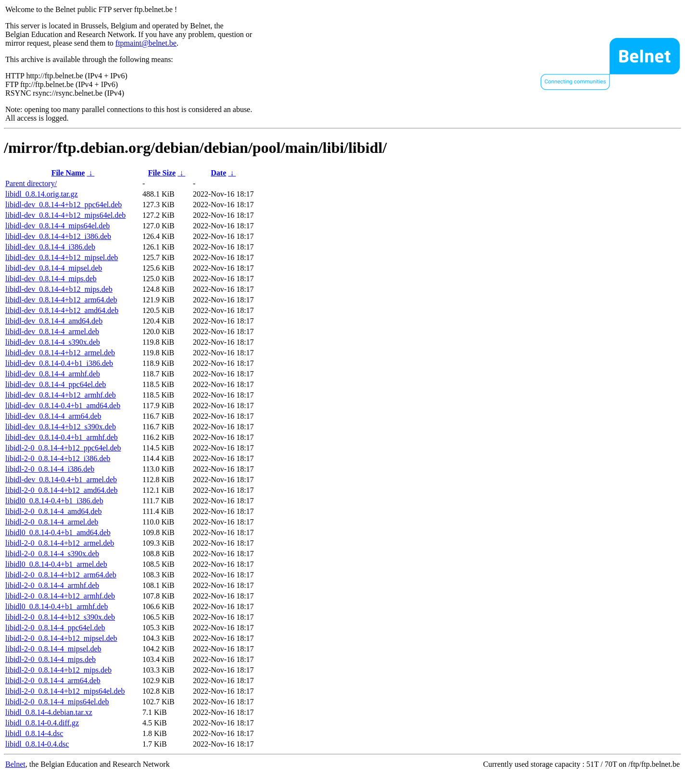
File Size (162, 173)
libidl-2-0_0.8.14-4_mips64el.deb (57, 702)
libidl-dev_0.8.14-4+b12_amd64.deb (61, 310)
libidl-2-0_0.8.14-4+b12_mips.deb (58, 670)
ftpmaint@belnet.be (146, 43)
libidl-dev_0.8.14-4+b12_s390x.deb (60, 427)
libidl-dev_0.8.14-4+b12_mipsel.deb (61, 257)
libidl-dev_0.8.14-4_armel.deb (52, 331)
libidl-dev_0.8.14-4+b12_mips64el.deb (65, 215)
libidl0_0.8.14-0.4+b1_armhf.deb (56, 606)
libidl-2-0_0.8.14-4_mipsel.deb (53, 649)
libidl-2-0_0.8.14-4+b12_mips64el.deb (65, 691)
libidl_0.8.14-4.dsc (34, 733)
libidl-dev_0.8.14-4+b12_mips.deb (59, 289)
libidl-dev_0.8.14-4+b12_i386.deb (58, 236)
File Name (68, 173)
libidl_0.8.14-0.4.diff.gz (42, 723)
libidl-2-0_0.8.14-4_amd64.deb (53, 511)
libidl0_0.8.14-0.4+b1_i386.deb (54, 501)
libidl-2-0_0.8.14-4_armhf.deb (52, 585)
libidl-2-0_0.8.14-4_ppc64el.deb (55, 628)
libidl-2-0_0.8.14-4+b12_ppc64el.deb (63, 448)
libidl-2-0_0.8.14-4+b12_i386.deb (57, 458)
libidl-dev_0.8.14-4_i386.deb (50, 247)
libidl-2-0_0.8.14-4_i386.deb (49, 469)
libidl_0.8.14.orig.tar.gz (41, 194)
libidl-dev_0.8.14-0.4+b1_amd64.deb (62, 405)
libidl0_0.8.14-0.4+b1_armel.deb (56, 564)
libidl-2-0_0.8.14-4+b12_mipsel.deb (61, 638)
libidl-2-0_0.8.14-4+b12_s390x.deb (60, 617)
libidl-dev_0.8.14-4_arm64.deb (53, 416)
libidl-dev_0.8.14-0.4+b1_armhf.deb (61, 437)
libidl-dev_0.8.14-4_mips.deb (51, 279)
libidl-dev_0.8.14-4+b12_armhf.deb (60, 395)
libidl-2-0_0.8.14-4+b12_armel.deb (59, 543)
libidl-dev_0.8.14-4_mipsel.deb (53, 268)
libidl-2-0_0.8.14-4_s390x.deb (52, 553)
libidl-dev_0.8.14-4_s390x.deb (52, 342)
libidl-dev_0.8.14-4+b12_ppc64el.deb (63, 204)
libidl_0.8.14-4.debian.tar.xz (48, 712)
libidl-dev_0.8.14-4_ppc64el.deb (55, 384)
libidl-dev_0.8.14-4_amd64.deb (53, 321)
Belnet (15, 764)
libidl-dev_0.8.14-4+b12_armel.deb (60, 353)
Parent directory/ (31, 183)
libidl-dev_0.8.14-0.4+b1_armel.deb (61, 479)
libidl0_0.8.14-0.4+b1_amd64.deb (58, 532)
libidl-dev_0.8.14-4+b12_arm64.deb (61, 300)
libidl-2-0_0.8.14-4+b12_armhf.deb (60, 596)
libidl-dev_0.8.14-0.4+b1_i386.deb (59, 363)
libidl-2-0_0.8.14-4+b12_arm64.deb (60, 575)
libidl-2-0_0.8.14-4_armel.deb (51, 522)
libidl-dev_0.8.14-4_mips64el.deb (57, 226)
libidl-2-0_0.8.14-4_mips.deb (50, 659)
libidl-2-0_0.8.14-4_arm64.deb (53, 680)
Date (218, 173)
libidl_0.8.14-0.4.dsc (37, 744)
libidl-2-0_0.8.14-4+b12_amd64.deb (61, 490)
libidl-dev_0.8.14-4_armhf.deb (52, 374)
